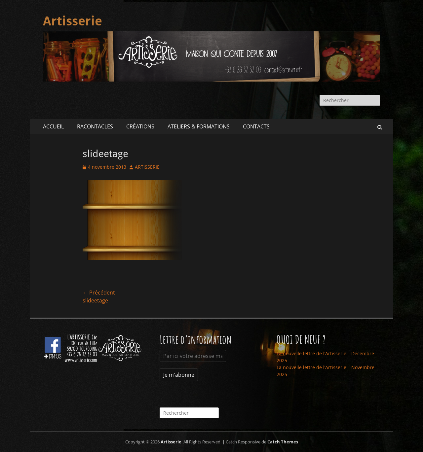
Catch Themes (282, 442)
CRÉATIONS (140, 126)
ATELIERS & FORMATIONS (199, 126)
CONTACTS (256, 126)
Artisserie (72, 21)
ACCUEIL (53, 126)
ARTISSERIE (147, 167)
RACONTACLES (95, 126)
